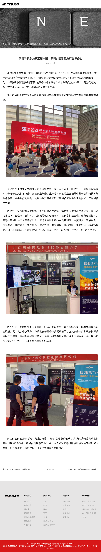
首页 (5, 44)
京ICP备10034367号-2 (28, 546)
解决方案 (47, 496)
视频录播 (27, 513)
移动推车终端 (29, 517)
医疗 (45, 509)
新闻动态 (12, 44)
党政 (45, 501)
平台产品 (27, 501)
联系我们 (66, 509)
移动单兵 (27, 521)
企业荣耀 (66, 505)
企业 (45, 517)
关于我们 (66, 496)
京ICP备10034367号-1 (11, 546)
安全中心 (66, 517)
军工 (45, 513)
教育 (45, 505)
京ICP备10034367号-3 (46, 546)
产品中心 (27, 496)
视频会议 (27, 505)
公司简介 (66, 501)
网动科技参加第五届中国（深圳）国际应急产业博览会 (43, 44)
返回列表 (50, 469)
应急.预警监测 (49, 525)
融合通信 (27, 509)
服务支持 (66, 513)
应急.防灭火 (48, 521)
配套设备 (27, 525)
